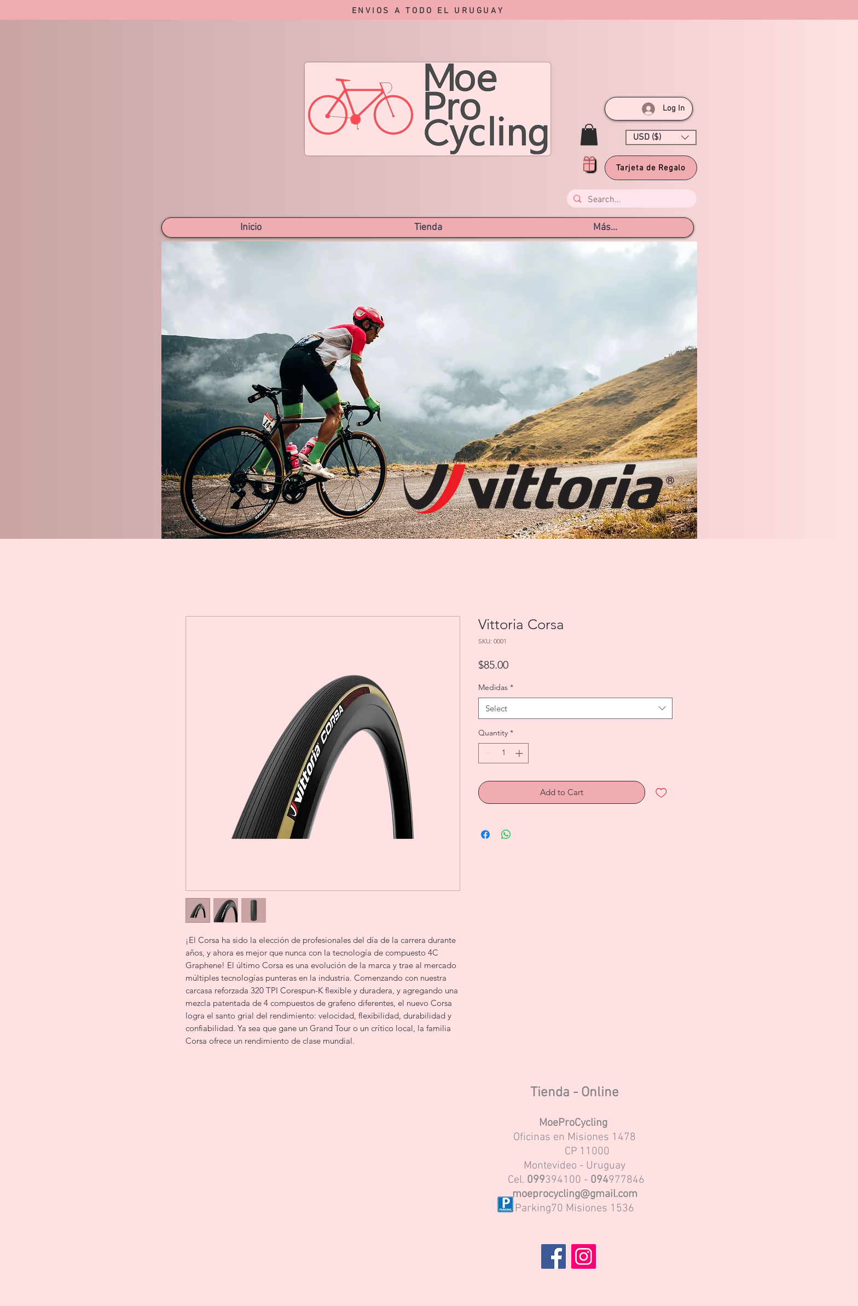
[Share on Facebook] (485, 834)
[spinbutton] (503, 753)
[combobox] (575, 708)
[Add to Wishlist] (661, 792)
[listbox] (661, 137)
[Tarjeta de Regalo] (651, 168)
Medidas (495, 687)
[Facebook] (553, 1256)
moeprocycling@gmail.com (574, 1194)
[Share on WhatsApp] (506, 834)
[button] (589, 134)
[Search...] (631, 199)
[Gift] (589, 163)
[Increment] (520, 753)
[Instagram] (583, 1256)
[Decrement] (487, 753)
